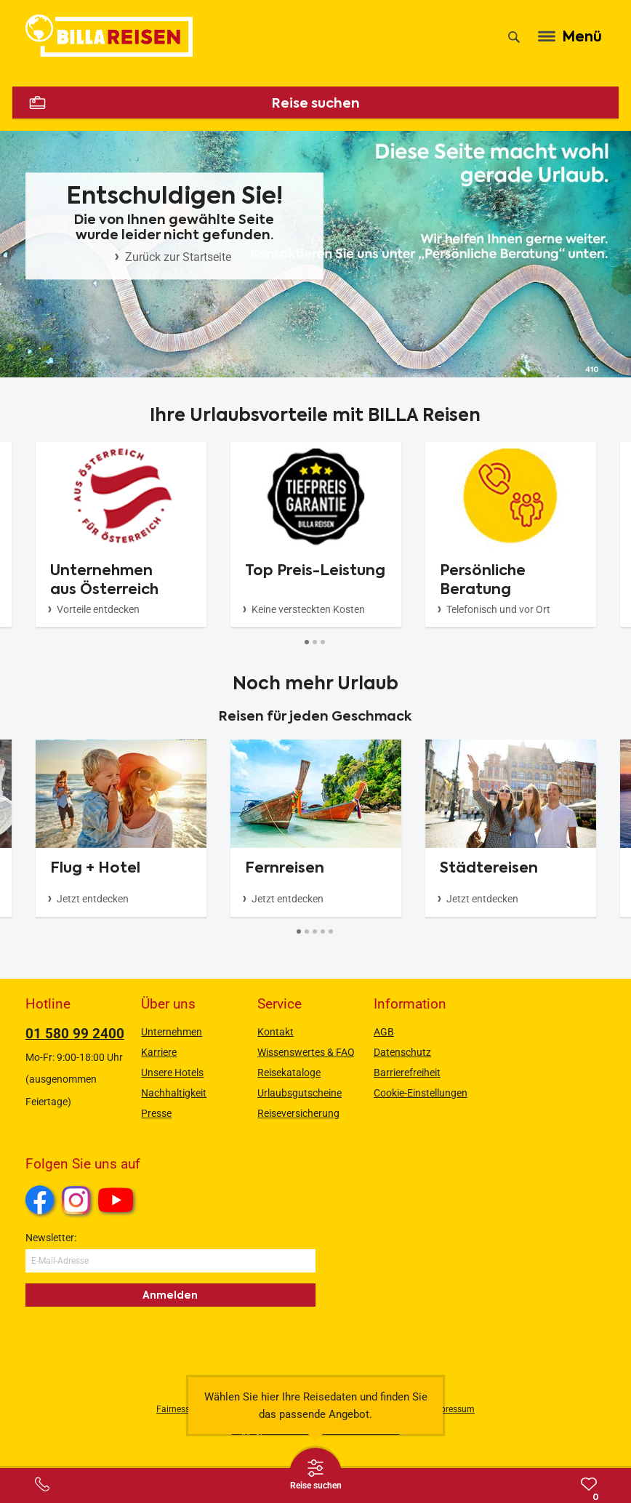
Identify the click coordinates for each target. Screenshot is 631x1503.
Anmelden (170, 1295)
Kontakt (275, 1032)
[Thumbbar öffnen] (315, 1474)
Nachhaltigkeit (173, 1093)
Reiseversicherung (298, 1113)
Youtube (118, 1202)
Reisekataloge (289, 1072)
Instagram (76, 1199)
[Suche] (514, 37)
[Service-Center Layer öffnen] (42, 1484)
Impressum (452, 1409)
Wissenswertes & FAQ (306, 1052)
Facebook (40, 1199)
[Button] (307, 642)
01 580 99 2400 (74, 1033)
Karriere (159, 1052)
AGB (384, 1032)
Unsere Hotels (172, 1072)
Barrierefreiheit (407, 1072)
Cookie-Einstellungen (420, 1093)
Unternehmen (171, 1032)
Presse (156, 1113)
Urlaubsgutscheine (299, 1093)
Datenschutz (402, 1052)
